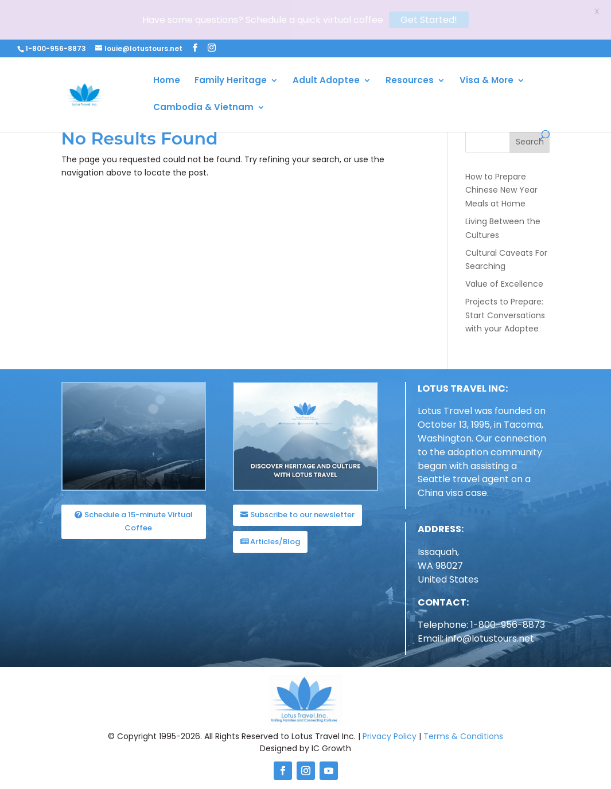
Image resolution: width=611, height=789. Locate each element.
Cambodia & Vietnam (203, 68)
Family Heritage (230, 41)
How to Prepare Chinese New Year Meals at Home (501, 185)
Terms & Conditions (463, 731)
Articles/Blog (275, 537)
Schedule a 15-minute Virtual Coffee (138, 517)
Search (530, 137)
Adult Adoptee (326, 41)
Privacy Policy (390, 731)
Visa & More (486, 41)
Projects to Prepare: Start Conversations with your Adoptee (505, 310)
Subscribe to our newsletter (302, 510)
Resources (410, 41)
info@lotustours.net (490, 634)
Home (166, 41)
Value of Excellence (504, 280)
